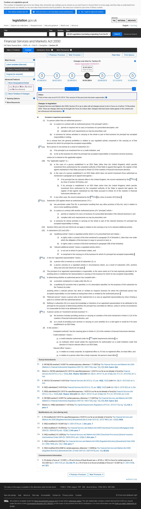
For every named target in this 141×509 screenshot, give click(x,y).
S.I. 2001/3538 (128, 463)
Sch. (43, 376)
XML (83, 487)
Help (19, 495)
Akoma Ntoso (91, 487)
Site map (35, 495)
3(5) (102, 367)
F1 (41, 146)
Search (117, 34)
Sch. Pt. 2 (116, 374)
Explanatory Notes (43, 50)
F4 (42, 257)
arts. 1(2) (112, 420)
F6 (42, 311)
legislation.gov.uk (20, 19)
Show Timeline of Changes (18, 94)
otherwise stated (75, 501)
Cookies (78, 495)
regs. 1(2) (96, 367)
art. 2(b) (66, 463)
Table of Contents (13, 50)
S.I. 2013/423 (126, 374)
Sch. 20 (90, 374)
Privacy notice (68, 495)
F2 (132, 179)
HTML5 (63, 487)
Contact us (56, 495)
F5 (42, 277)
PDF (79, 487)
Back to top (132, 479)
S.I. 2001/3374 (72, 424)
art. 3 (133, 374)
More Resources (63, 50)
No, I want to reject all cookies (92, 12)
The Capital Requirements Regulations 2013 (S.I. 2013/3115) (97, 405)
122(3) (106, 381)
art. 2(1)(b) (109, 374)
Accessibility (45, 495)
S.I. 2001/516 (57, 463)
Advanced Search (130, 34)
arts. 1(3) (58, 444)
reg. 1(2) (123, 405)
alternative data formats (43, 487)
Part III (34, 45)
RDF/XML (111, 487)
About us (26, 495)
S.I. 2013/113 (99, 374)
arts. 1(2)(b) (63, 430)
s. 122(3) (65, 374)
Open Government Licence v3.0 (46, 501)
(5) (117, 420)
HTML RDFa (102, 487)
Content (28, 50)
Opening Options (12, 98)
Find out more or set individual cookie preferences (54, 12)
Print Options (129, 55)
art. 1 (81, 424)
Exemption (43, 45)
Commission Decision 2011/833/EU (40, 504)
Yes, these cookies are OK (18, 12)
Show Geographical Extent (18, 83)
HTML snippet (72, 487)
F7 (91, 338)
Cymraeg (133, 26)
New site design (10, 495)
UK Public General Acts (12, 45)
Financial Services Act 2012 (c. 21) (82, 381)
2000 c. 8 (26, 45)
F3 (41, 200)
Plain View (116, 55)
